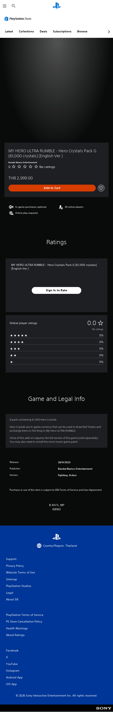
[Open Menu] (4, 6)
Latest (9, 31)
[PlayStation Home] (57, 5)
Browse (82, 31)
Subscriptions (62, 31)
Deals (43, 31)
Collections (26, 31)
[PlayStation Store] (18, 18)
